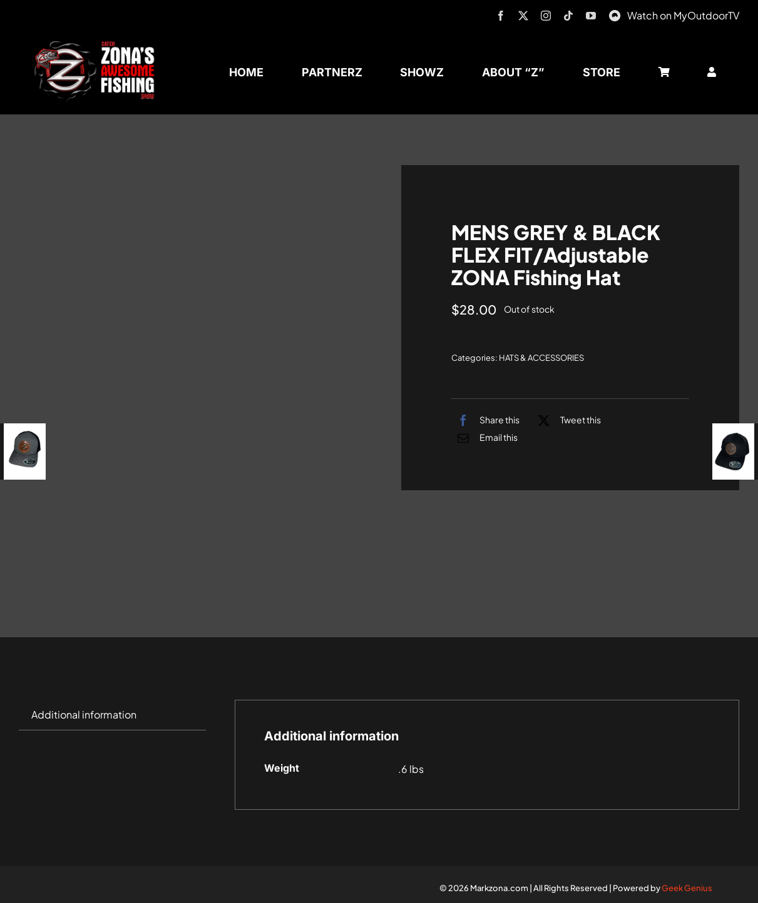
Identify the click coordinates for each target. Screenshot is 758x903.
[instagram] (546, 16)
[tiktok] (568, 16)
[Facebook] (485, 420)
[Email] (484, 437)
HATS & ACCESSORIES (541, 358)
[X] (566, 420)
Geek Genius (687, 888)
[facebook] (501, 16)
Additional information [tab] (83, 714)
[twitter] (523, 16)
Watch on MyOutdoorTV (683, 15)
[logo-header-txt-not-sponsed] (98, 45)
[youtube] (591, 16)
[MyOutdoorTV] (614, 14)
